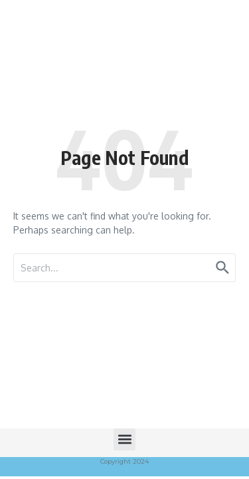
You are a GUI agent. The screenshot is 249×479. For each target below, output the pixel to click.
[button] (124, 439)
